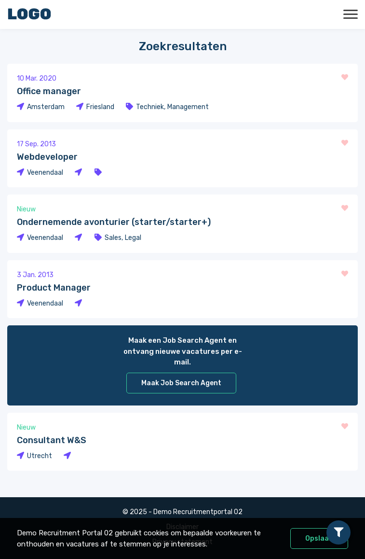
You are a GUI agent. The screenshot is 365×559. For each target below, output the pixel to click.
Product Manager (54, 287)
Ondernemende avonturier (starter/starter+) (114, 222)
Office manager (49, 91)
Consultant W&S (51, 440)
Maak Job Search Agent (181, 383)
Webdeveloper (47, 157)
